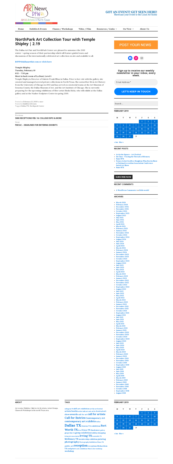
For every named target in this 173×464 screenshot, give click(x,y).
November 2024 (122, 233)
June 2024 (120, 244)
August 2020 (121, 341)
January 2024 (121, 252)
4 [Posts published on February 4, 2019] (117, 125)
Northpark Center (37, 106)
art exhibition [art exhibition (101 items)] (83, 409)
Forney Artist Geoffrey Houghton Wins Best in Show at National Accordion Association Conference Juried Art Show (136, 163)
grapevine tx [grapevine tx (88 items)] (70, 433)
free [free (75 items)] (79, 430)
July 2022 (120, 291)
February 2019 (122, 380)
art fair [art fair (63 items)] (92, 409)
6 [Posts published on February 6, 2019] (129, 125)
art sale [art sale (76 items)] (88, 411)
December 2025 (122, 207)
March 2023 (121, 274)
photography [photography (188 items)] (72, 441)
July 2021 (119, 317)
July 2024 (120, 241)
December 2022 (122, 280)
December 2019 (122, 358)
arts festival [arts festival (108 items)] (97, 411)
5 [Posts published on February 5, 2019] (123, 125)
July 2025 (119, 218)
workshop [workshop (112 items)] (69, 451)
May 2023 (120, 270)
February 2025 (122, 228)
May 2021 (120, 322)
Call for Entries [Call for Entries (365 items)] (75, 417)
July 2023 (120, 265)
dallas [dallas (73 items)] (98, 421)
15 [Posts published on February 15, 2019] (142, 129)
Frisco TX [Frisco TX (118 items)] (86, 430)
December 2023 (122, 254)
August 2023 (121, 263)
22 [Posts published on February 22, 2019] (142, 133)
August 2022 (121, 289)
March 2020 (121, 352)
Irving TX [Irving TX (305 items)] (86, 435)
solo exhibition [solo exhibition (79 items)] (81, 449)
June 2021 (120, 319)
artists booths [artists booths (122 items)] (71, 411)
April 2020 (120, 350)
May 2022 (120, 296)
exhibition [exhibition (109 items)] (95, 426)
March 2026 (121, 203)
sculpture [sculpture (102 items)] (72, 449)
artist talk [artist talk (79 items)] (81, 411)
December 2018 (122, 384)
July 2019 (119, 369)
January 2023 (121, 278)
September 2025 (122, 213)
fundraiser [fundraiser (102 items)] (95, 430)
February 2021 (122, 328)
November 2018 (122, 387)
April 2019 (120, 376)
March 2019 (120, 378)
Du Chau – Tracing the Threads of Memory (133, 157)
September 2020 (123, 339)
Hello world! (144, 190)
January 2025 (121, 231)
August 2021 (121, 315)
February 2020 (122, 354)
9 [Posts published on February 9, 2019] (148, 125)
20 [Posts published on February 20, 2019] (130, 133)
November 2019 (122, 361)
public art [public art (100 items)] (69, 446)
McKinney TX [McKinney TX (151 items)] (71, 439)
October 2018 (121, 389)
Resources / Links (106, 29)
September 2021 (122, 313)
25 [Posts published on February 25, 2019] (117, 136)
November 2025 (122, 209)
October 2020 (121, 337)
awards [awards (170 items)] (74, 414)
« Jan (116, 142)
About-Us (144, 29)
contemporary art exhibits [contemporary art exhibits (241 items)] (80, 421)
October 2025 (121, 211)
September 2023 (122, 261)
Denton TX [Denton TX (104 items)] (86, 426)
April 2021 (120, 324)
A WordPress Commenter (126, 190)
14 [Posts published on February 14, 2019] (136, 129)
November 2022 (122, 283)
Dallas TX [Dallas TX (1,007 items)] (73, 425)
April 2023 (120, 272)
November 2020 (122, 335)
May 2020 (120, 348)
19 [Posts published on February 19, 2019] (123, 133)
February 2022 (122, 302)
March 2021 (120, 326)
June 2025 (120, 220)
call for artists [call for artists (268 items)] (96, 414)
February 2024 (122, 250)
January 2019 (121, 382)
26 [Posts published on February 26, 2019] (123, 136)
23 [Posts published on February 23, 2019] (148, 133)
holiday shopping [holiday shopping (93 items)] (98, 433)
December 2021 (122, 306)
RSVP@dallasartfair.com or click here (33, 62)
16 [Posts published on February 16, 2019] (148, 129)
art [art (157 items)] (75, 408)
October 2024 (121, 235)
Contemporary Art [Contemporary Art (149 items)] (95, 418)
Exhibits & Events (38, 29)
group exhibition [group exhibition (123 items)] (83, 433)
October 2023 (121, 259)
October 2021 (121, 311)
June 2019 (120, 371)
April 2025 (120, 224)
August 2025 (121, 215)
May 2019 (120, 374)
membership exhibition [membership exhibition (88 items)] (88, 439)
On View (127, 29)
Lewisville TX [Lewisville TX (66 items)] (97, 436)
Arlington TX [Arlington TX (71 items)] (69, 409)
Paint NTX (120, 159)
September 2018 (122, 391)
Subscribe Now (123, 177)
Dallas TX (25, 106)
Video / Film (85, 29)
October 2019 (121, 363)
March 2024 (121, 248)
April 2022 (120, 298)
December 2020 (122, 332)
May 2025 (120, 222)
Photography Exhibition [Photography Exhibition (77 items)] (88, 442)
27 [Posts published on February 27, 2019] (130, 136)
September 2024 (122, 237)
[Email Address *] (136, 82)
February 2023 (122, 276)
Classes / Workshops (62, 29)
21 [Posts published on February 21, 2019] (136, 133)
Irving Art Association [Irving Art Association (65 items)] (72, 436)
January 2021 (121, 330)
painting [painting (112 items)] (102, 439)
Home (21, 29)
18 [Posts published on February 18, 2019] (117, 133)
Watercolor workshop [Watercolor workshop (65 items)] (95, 449)
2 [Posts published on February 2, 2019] (148, 121)
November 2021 (122, 309)
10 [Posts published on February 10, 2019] (155, 125)
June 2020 (120, 345)
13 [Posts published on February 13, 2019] (130, 129)
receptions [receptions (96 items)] (92, 446)
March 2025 (121, 226)
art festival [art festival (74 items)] (99, 409)
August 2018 (121, 393)
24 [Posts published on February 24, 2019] (155, 133)
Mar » (121, 142)
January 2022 (121, 304)
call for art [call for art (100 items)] (82, 414)
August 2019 (121, 367)
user (41, 102)
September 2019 (122, 365)
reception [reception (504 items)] (81, 445)
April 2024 (120, 246)
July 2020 (120, 343)
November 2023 (122, 257)
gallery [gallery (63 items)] (102, 430)
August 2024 (121, 239)
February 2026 (122, 205)
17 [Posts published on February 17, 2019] (154, 129)
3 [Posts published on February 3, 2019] (154, 121)
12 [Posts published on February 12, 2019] (123, 129)
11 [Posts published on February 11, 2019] (117, 129)
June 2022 (120, 293)
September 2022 (122, 287)
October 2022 (121, 285)
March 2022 (121, 300)
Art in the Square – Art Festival (128, 155)
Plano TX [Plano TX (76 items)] (100, 442)
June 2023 (120, 267)
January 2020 (121, 356)
